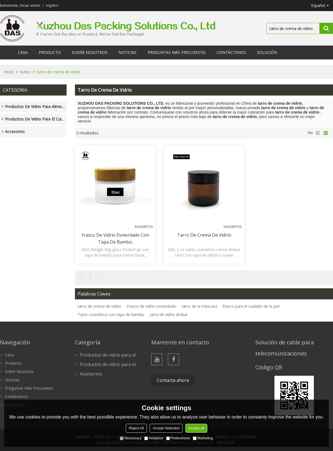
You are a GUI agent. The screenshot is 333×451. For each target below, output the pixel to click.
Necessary (130, 438)
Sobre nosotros (89, 52)
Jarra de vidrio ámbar (169, 314)
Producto (50, 52)
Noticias (127, 52)
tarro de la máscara (199, 306)
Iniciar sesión (30, 5)
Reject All (136, 428)
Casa (23, 52)
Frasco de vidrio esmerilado (151, 306)
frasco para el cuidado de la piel (251, 306)
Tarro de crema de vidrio (204, 235)
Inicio (9, 71)
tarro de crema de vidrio (99, 306)
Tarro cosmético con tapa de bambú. (111, 314)
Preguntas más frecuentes (177, 52)
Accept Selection (166, 428)
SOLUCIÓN (267, 52)
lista (318, 133)
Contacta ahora (173, 380)
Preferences (178, 438)
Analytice (153, 438)
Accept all (196, 428)
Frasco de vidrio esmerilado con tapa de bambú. (115, 238)
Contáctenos (231, 52)
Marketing (203, 438)
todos (25, 71)
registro (52, 5)
